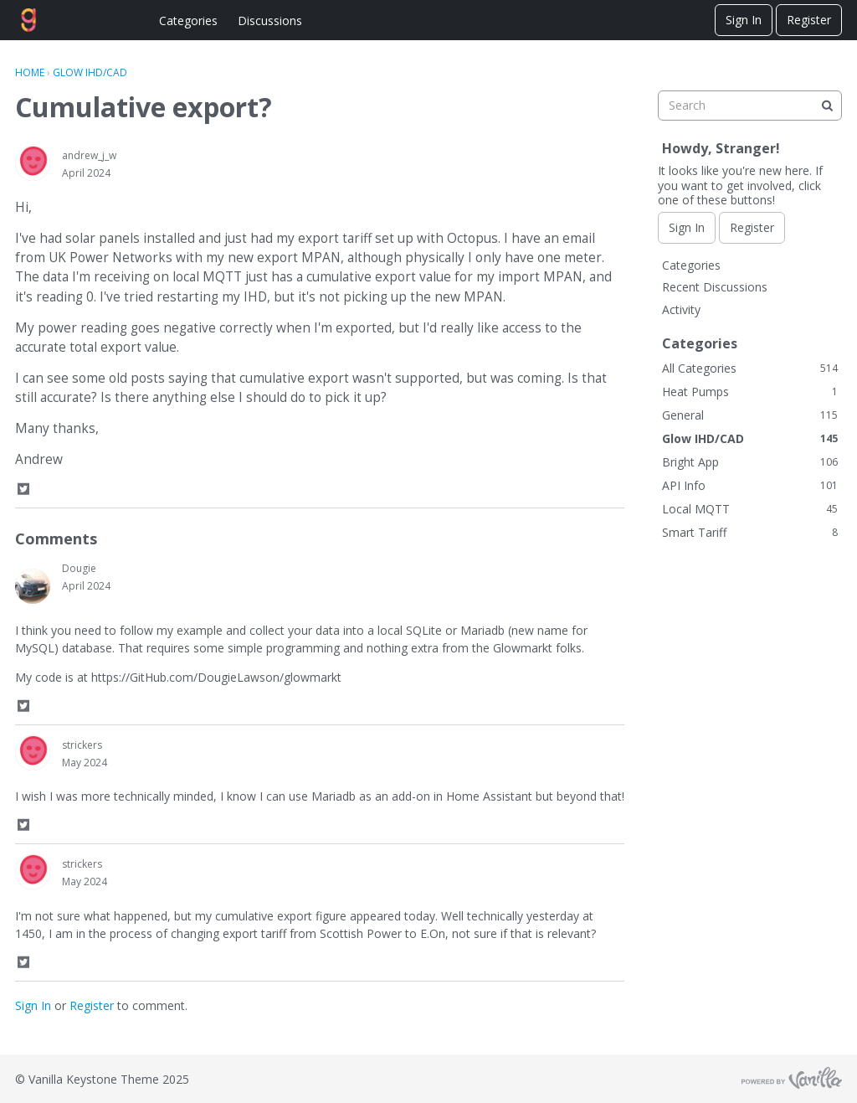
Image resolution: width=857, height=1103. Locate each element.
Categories (188, 20)
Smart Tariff (750, 532)
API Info (750, 485)
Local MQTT (750, 509)
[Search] (827, 105)
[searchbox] (750, 105)
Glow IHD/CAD (750, 438)
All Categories (750, 368)
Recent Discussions (714, 287)
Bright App (750, 462)
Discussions (270, 20)
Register (809, 20)
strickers (82, 745)
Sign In (744, 20)
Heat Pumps (750, 391)
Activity (681, 309)
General (750, 415)
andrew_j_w (89, 155)
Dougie (79, 568)
